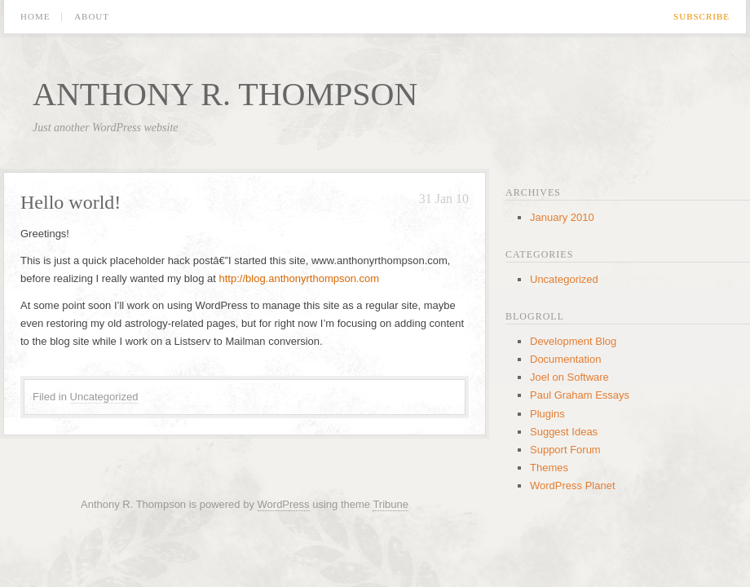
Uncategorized (104, 397)
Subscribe (701, 16)
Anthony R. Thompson (225, 94)
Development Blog (573, 341)
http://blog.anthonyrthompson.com (299, 278)
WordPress (284, 504)
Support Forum (565, 450)
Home (35, 16)
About (91, 16)
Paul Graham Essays (579, 395)
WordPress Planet (572, 485)
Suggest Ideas (564, 432)
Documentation (565, 359)
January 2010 (562, 217)
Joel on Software (569, 377)
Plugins (547, 414)
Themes (549, 467)
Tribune (390, 504)
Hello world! (70, 202)
